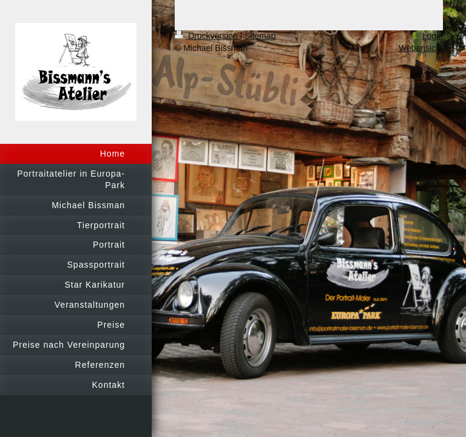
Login (432, 36)
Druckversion (207, 36)
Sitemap (260, 36)
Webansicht (421, 48)
